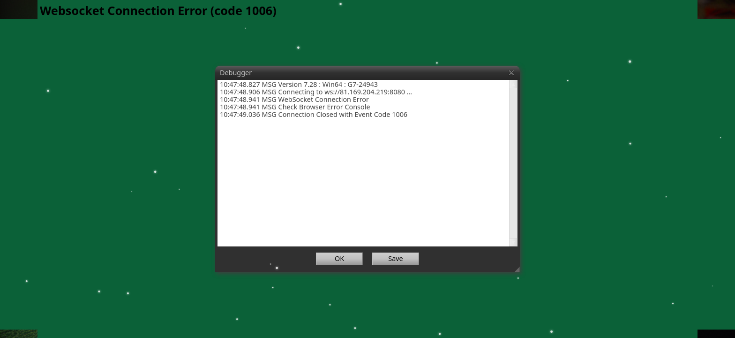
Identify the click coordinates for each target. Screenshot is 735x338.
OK (339, 258)
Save (395, 258)
